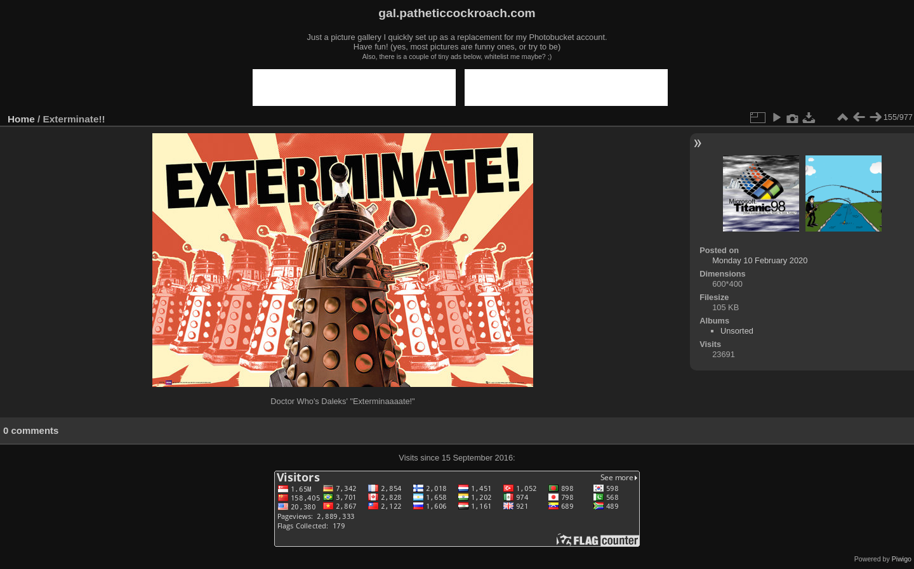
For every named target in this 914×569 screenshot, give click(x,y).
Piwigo (901, 559)
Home (21, 119)
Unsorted (736, 331)
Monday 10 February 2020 (759, 260)
